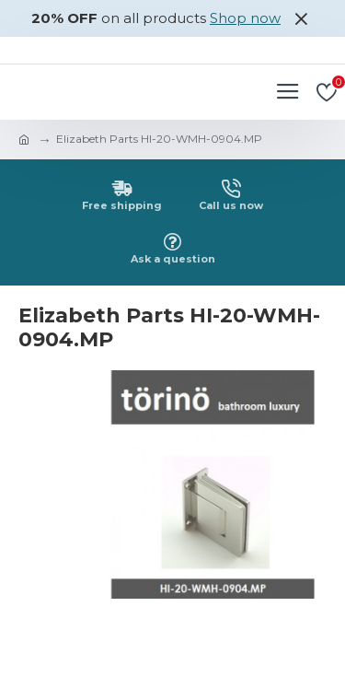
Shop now (245, 18)
